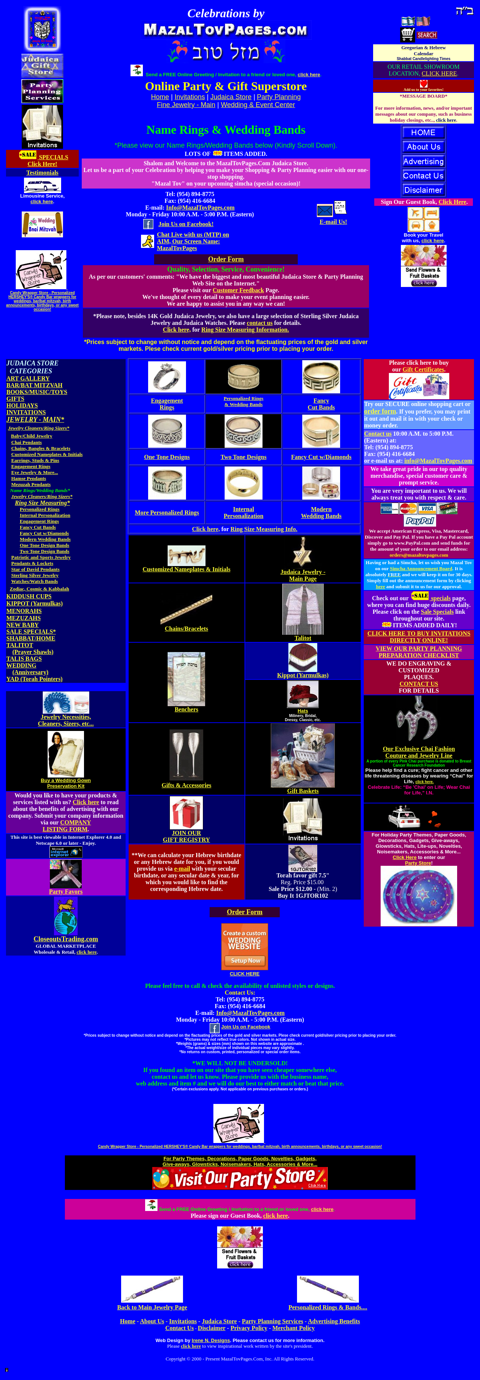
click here (41, 201)
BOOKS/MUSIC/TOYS (36, 392)
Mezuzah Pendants (31, 484)
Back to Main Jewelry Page (152, 1307)
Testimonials (42, 172)
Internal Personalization (45, 515)
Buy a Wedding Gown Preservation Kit (66, 783)
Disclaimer (212, 1328)
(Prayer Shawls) (32, 652)
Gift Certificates (423, 369)
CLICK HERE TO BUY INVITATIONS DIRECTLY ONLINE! (419, 636)
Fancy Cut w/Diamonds (44, 533)
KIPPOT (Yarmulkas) (34, 603)
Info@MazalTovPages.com (200, 207)
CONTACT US (419, 684)
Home (127, 1321)
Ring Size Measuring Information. (245, 329)
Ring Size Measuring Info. (263, 529)
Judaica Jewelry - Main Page (303, 575)
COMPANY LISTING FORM (67, 825)
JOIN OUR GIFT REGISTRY (186, 836)
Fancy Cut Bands (38, 527)
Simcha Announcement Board (421, 568)
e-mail (182, 868)
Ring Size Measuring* (42, 503)
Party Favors (65, 891)
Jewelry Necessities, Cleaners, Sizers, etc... (66, 720)
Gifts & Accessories (186, 785)
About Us (152, 1321)
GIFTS (15, 399)
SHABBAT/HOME (30, 638)
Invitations (190, 97)
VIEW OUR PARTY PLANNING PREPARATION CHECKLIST (419, 651)
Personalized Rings (40, 509)
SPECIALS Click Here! (47, 160)
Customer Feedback (238, 290)
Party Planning (279, 97)
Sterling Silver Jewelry (34, 575)
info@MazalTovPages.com (438, 460)
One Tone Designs (167, 457)
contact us (260, 323)
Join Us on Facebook (245, 1027)
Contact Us (179, 1328)
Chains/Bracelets (186, 628)
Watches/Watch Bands (34, 581)
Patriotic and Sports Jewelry (41, 557)
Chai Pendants (26, 442)
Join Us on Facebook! (185, 224)
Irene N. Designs (211, 1340)
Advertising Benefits (334, 1321)
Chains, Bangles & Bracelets (40, 448)
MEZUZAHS (23, 618)
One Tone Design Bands (44, 545)
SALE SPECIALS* (31, 631)
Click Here (452, 202)
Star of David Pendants (35, 569)
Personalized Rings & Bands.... (327, 1307)
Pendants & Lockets (32, 563)
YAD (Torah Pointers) (34, 679)
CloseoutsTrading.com (65, 939)
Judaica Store (231, 97)
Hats (303, 711)
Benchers (186, 709)
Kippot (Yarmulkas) (302, 675)
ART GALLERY (28, 378)
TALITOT (19, 645)
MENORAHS (24, 611)
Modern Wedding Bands (45, 539)
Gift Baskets (303, 791)
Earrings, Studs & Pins (35, 460)
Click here (86, 802)
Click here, (176, 329)
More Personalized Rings (167, 512)
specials (430, 598)
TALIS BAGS (24, 658)
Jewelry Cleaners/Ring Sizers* (38, 428)
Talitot (302, 638)
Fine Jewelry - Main (186, 105)
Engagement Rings (30, 466)
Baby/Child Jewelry (31, 436)
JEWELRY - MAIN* (35, 419)
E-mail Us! (333, 222)
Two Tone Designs (243, 457)
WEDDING (21, 665)
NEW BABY (22, 625)
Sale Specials (437, 611)
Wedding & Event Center (258, 105)
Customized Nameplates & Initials (46, 454)
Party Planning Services (272, 1321)
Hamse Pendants (28, 478)
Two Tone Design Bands (44, 551)
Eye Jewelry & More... (34, 472)
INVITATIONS (26, 412)
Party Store (418, 863)
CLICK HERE (439, 73)
